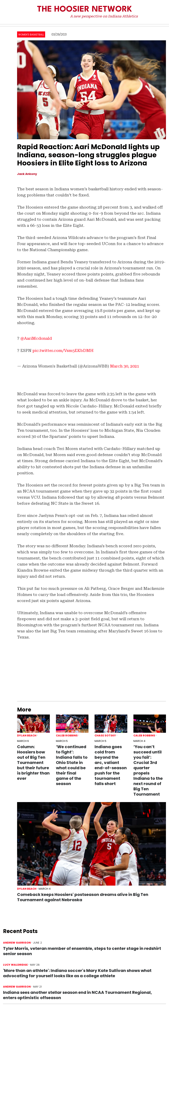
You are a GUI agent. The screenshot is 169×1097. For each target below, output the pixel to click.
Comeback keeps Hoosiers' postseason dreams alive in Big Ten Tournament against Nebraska (82, 897)
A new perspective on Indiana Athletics (104, 16)
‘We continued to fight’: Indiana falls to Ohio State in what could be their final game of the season (71, 765)
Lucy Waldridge (15, 965)
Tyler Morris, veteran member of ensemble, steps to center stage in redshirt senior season (82, 951)
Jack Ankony (27, 174)
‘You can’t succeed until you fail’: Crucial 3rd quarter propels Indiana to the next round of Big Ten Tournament (148, 770)
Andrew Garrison (17, 943)
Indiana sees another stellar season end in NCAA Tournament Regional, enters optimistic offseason (77, 995)
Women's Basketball (31, 34)
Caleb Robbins (67, 735)
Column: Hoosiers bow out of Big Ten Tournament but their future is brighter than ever (33, 762)
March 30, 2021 (124, 366)
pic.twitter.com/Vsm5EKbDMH (63, 350)
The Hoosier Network (84, 9)
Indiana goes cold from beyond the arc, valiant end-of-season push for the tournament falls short (111, 765)
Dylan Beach (26, 735)
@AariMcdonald (36, 338)
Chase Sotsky (105, 735)
